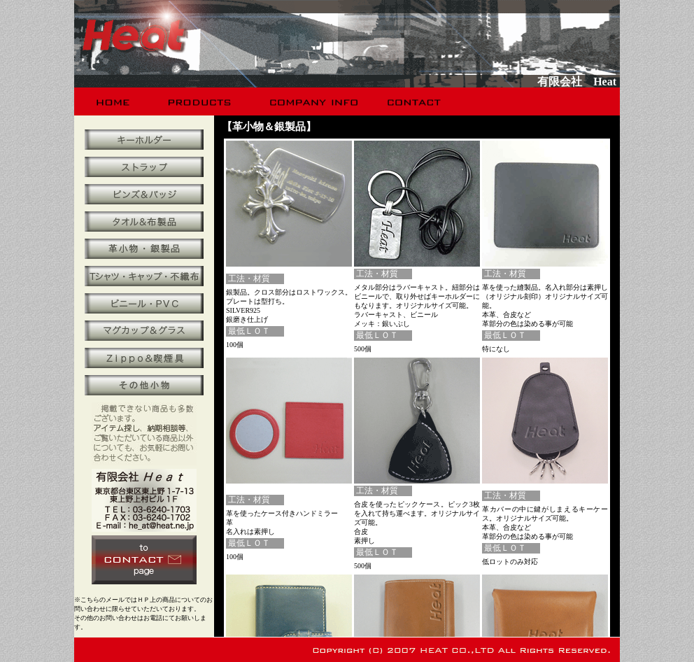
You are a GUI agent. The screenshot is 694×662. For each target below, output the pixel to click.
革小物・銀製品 (144, 249)
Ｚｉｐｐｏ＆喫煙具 (144, 358)
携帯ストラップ (144, 167)
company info (312, 101)
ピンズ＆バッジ (144, 194)
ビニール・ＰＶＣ (144, 303)
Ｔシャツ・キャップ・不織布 (144, 276)
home (113, 101)
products (201, 101)
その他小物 (144, 385)
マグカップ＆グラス (144, 331)
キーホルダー (144, 139)
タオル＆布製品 (144, 221)
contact (415, 101)
